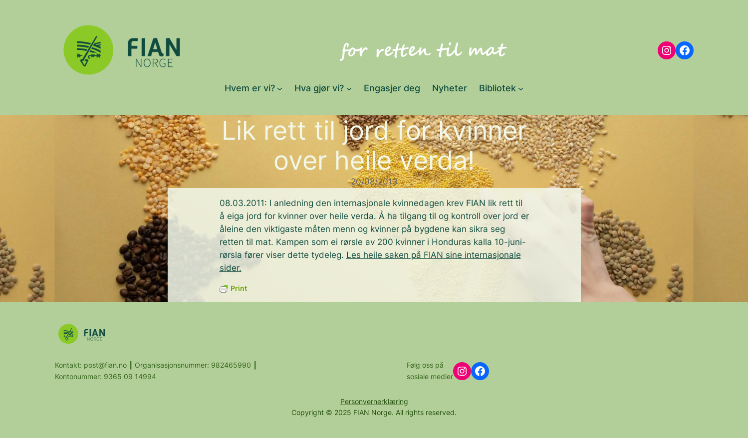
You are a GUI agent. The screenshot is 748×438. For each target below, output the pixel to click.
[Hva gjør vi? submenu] (349, 88)
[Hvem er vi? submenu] (279, 88)
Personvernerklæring (374, 401)
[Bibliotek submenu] (520, 88)
